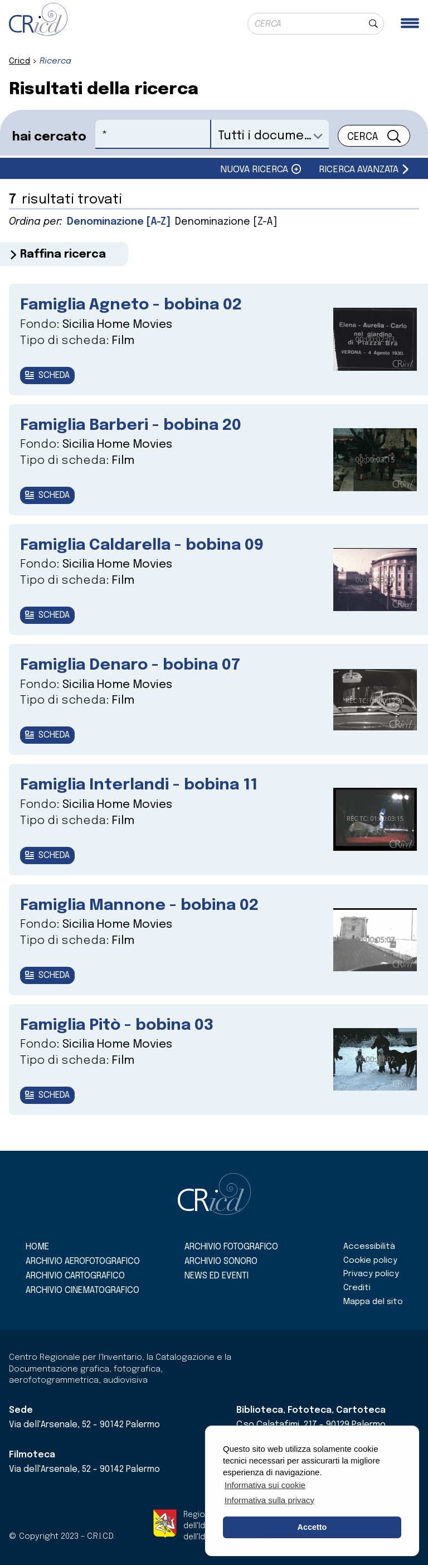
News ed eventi (216, 1276)
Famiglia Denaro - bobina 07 (130, 665)
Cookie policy (370, 1260)
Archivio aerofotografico (83, 1261)
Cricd (19, 61)
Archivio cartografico (75, 1276)
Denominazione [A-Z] (119, 222)
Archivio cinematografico (82, 1290)
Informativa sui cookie (265, 1485)
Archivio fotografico (231, 1247)
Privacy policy (371, 1274)
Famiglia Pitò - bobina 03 (116, 1026)
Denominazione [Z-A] (226, 222)
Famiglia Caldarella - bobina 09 (142, 545)
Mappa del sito (373, 1301)
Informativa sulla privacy (269, 1500)
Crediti (357, 1287)
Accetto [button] (312, 1527)
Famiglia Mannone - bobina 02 (139, 906)
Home (37, 1247)
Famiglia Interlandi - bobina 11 (138, 785)
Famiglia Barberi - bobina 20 (130, 426)
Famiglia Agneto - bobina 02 (131, 305)
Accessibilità (369, 1246)
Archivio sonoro (220, 1261)
